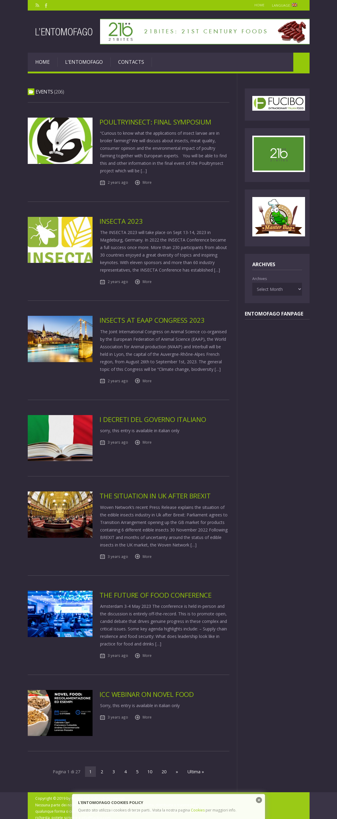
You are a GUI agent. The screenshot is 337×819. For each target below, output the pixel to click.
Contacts (131, 62)
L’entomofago (84, 62)
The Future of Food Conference (156, 592)
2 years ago (118, 182)
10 (150, 767)
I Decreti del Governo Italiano (153, 418)
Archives (259, 278)
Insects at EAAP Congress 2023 (152, 320)
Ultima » (195, 767)
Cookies (198, 810)
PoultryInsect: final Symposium (155, 122)
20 (164, 767)
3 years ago (118, 441)
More (147, 182)
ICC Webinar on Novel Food (147, 691)
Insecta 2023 (121, 221)
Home (257, 5)
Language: (286, 5)
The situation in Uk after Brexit (155, 493)
